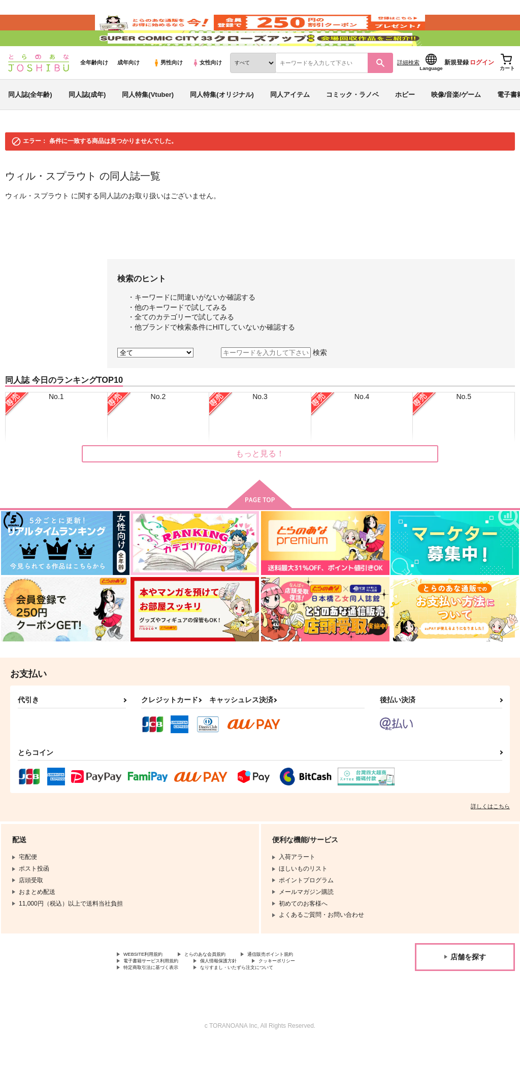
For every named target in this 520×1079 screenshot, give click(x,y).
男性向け (168, 91)
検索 (320, 382)
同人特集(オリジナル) (222, 123)
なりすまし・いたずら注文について (267, 1001)
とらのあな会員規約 (224, 984)
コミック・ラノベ (352, 123)
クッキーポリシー (313, 993)
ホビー (405, 123)
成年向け (128, 92)
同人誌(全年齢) (30, 123)
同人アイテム (290, 123)
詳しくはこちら (490, 836)
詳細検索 (408, 92)
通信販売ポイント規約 (304, 984)
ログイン (482, 91)
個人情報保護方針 (242, 993)
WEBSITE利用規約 (149, 984)
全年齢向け (94, 92)
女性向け (207, 91)
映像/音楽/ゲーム (456, 123)
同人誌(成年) (87, 123)
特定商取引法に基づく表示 (160, 1001)
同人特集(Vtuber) (148, 123)
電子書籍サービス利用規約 (160, 993)
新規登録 (456, 91)
